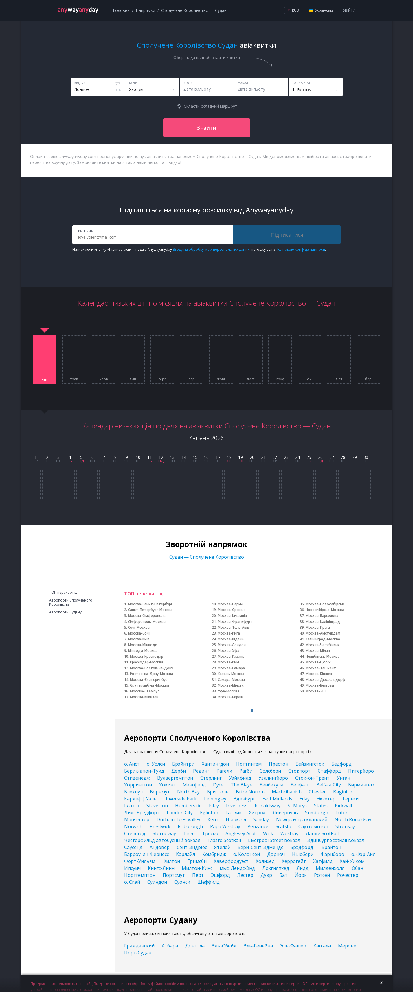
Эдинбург (244, 798)
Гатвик (233, 812)
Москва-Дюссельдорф (325, 679)
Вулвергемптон (175, 778)
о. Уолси (156, 764)
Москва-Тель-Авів (233, 627)
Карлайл (185, 854)
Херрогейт (294, 861)
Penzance (257, 826)
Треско (210, 833)
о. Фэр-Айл (363, 854)
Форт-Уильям (139, 861)
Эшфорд (220, 875)
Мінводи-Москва (142, 650)
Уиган (343, 778)
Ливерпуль (285, 812)
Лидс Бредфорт (141, 812)
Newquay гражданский (301, 819)
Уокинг (167, 785)
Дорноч (276, 854)
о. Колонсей (246, 854)
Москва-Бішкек (319, 673)
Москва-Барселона (322, 615)
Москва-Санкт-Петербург (150, 604)
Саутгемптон (313, 826)
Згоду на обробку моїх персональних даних (211, 249)
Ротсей (322, 875)
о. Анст (131, 764)
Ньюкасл (236, 819)
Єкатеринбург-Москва (149, 685)
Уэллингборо (273, 778)
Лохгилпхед (275, 868)
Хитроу (257, 812)
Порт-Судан (137, 952)
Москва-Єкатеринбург (149, 679)
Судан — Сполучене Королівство (206, 557)
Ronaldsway (267, 805)
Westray (289, 833)
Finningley (215, 798)
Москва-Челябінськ (322, 644)
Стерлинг (211, 778)
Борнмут (160, 792)
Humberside (188, 805)
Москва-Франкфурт (235, 621)
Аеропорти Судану (65, 612)
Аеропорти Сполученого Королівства (70, 602)
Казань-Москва (231, 673)
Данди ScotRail (322, 833)
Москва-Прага (318, 627)
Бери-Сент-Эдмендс (260, 847)
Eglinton (209, 812)
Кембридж (214, 854)
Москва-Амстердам (323, 633)
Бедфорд (341, 764)
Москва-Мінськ (231, 685)
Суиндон (157, 882)
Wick (268, 833)
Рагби (245, 771)
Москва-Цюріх (318, 662)
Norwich (133, 826)
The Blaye (241, 785)
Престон (278, 764)
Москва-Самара (231, 667)
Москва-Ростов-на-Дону (151, 667)
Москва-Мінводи (142, 644)
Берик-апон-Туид (144, 771)
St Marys (297, 805)
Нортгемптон (139, 875)
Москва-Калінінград (323, 621)
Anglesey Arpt (240, 833)
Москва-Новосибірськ (325, 604)
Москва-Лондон (232, 644)
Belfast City (328, 785)
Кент (213, 819)
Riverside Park (181, 798)
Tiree (189, 833)
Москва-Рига (229, 633)
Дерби (178, 771)
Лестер (245, 875)
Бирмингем (361, 785)
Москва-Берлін (230, 696)
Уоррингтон (138, 785)
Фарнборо (332, 854)
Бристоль (218, 792)
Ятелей (222, 847)
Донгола (195, 946)
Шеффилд (208, 882)
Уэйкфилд (240, 778)
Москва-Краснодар (146, 656)
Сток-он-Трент (312, 778)
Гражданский (139, 946)
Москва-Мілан (318, 650)
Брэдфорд (302, 847)
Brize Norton (250, 792)
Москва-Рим (228, 662)
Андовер (160, 847)
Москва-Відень (231, 639)
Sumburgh (316, 812)
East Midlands (277, 798)
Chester (317, 792)
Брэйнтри (183, 764)
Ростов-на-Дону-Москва (151, 673)
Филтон (171, 861)
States (321, 805)
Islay (214, 805)
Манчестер (136, 819)
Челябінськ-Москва (322, 656)
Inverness (236, 805)
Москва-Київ (139, 639)
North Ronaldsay (353, 819)
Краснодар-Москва (146, 662)
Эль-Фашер (293, 946)
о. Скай (132, 882)
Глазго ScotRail (224, 840)
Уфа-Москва (228, 691)
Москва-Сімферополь (147, 615)
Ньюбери (302, 854)
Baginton (343, 792)
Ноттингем (249, 764)
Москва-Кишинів (232, 615)
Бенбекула (271, 785)
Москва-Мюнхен (144, 696)
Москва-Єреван (231, 609)
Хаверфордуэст (231, 861)
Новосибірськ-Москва (325, 609)
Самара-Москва (231, 679)
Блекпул (133, 792)
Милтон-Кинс (197, 868)
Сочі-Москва (139, 627)
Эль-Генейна (258, 946)
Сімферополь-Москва (147, 621)
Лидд (302, 868)
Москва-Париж (230, 604)
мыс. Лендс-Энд (237, 868)
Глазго (131, 805)
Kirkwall (343, 805)
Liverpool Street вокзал (274, 840)
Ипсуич (132, 868)
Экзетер (326, 798)
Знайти (206, 127)
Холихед (265, 861)
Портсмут (174, 875)
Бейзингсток (309, 764)
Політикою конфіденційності (300, 249)
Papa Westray (225, 826)
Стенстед (134, 833)
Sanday (261, 819)
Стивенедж (137, 778)
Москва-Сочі (139, 633)
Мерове (347, 946)
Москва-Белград (320, 685)
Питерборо (361, 771)
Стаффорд (329, 771)
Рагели (224, 771)
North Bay (188, 792)
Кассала (322, 946)
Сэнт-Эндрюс (192, 847)
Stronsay (345, 826)
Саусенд (133, 847)
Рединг (201, 771)
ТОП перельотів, (63, 593)
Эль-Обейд (224, 946)
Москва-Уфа (228, 650)
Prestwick (160, 826)
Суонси (182, 882)
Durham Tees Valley (178, 819)
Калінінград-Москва (323, 639)
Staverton (157, 805)
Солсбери (270, 771)
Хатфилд (323, 861)
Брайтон (331, 847)
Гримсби (197, 861)
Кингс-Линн (161, 868)
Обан (357, 868)
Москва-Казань (231, 656)
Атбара (170, 946)
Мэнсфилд (194, 785)
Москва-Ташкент (321, 667)
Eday (305, 798)
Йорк (301, 875)
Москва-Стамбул (144, 691)
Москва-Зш (316, 691)
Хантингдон (215, 764)
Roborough (190, 826)
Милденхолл (330, 868)
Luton (341, 812)
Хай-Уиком (352, 861)
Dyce (218, 785)
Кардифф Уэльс (141, 798)
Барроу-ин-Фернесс (146, 854)
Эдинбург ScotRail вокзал (335, 840)
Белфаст (300, 785)
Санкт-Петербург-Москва (150, 609)
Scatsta (283, 826)
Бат (283, 875)
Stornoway (164, 833)
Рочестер (347, 875)
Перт (198, 875)
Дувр (266, 875)
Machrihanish (287, 792)
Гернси (351, 798)
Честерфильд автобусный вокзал (162, 840)
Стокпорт (299, 771)
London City (180, 812)
